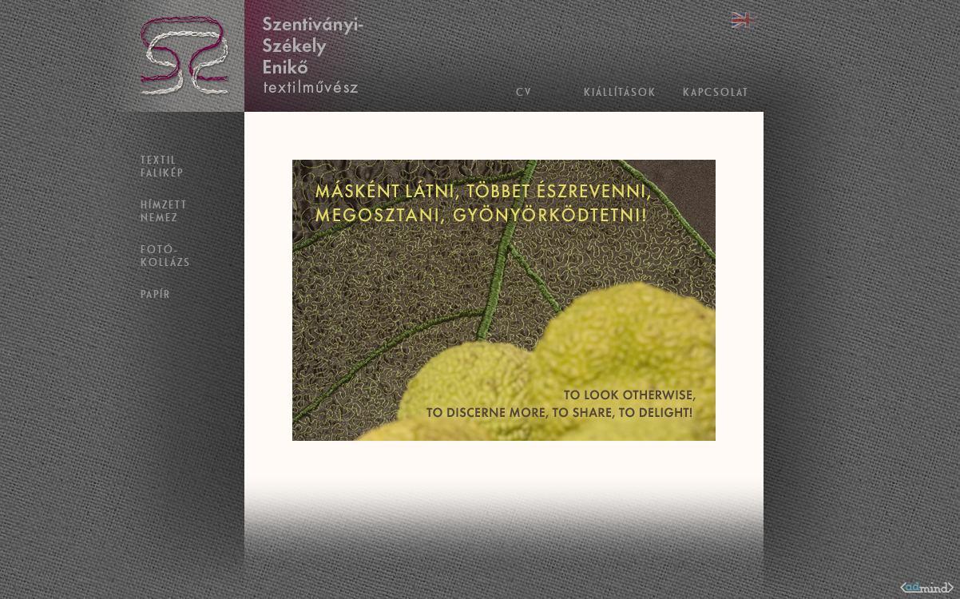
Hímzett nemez (164, 211)
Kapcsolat (716, 91)
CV (524, 91)
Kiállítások (620, 91)
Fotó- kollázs (166, 255)
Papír (156, 294)
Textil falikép (162, 166)
